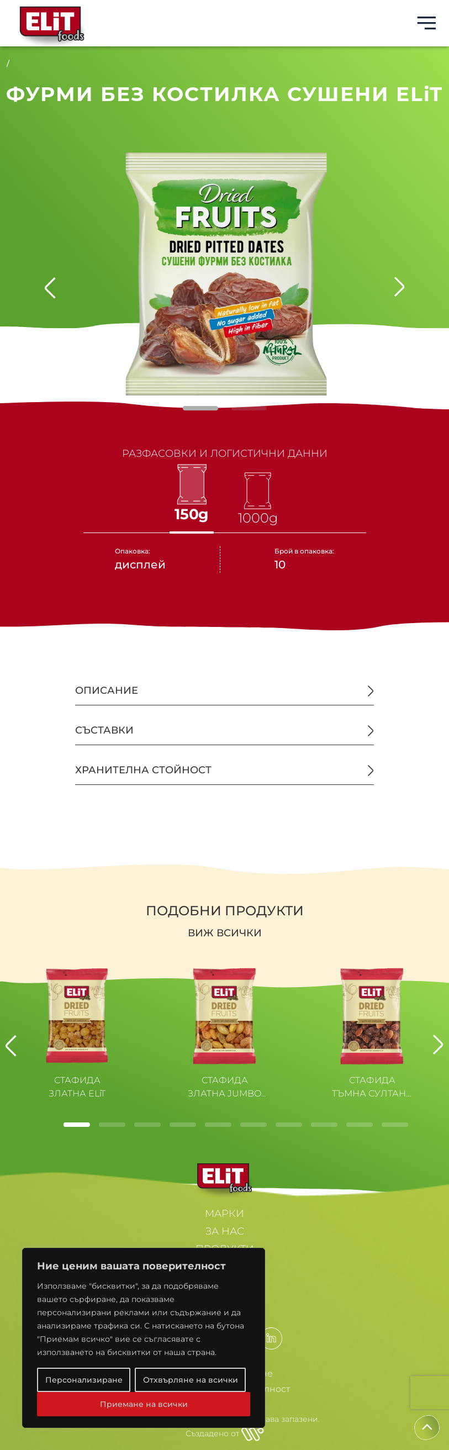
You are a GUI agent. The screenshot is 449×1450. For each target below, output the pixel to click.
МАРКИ (224, 1214)
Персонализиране (84, 1380)
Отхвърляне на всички (190, 1380)
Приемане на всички (144, 1404)
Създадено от (225, 1433)
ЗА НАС (224, 1231)
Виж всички (225, 933)
